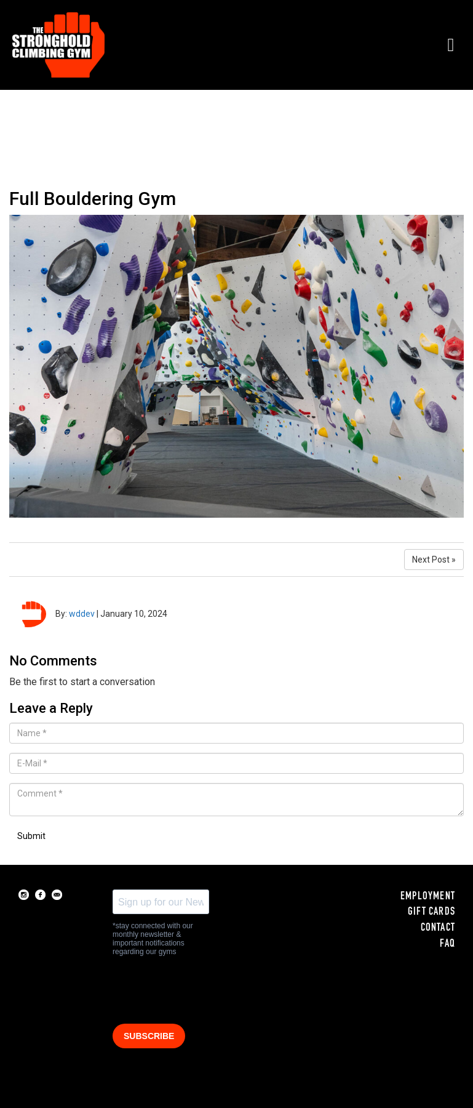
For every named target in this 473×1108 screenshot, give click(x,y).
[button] (451, 44)
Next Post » (434, 559)
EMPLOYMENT (427, 896)
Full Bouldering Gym (92, 198)
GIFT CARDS (431, 912)
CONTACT (438, 928)
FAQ (447, 944)
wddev (82, 614)
